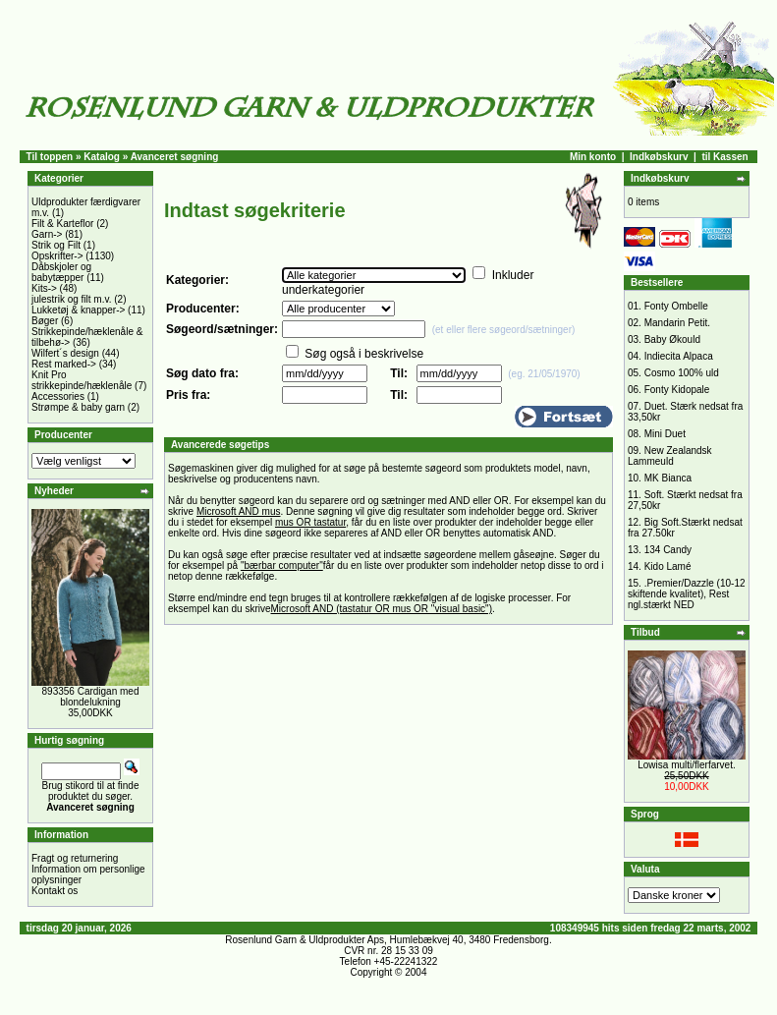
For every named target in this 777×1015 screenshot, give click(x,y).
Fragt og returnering (74, 858)
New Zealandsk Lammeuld (670, 456)
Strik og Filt (56, 245)
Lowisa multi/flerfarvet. (686, 765)
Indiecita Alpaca (678, 356)
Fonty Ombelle (676, 306)
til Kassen (724, 156)
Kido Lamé (668, 566)
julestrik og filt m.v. (71, 299)
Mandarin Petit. (677, 322)
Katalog (101, 156)
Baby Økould (672, 339)
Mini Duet (665, 433)
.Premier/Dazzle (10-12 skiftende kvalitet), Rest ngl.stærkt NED (687, 594)
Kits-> (44, 288)
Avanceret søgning (175, 156)
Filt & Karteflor (62, 223)
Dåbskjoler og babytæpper (61, 272)
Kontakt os (54, 890)
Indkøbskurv (659, 156)
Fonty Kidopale (677, 389)
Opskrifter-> (57, 256)
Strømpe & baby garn (78, 407)
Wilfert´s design (65, 353)
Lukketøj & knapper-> (78, 310)
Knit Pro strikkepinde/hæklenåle (81, 380)
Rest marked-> (63, 364)
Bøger (44, 320)
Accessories (57, 396)
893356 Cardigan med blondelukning (90, 696)
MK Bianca (668, 478)
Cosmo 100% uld (681, 372)
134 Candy (668, 549)
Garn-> (46, 234)
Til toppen (50, 156)
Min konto (593, 156)
